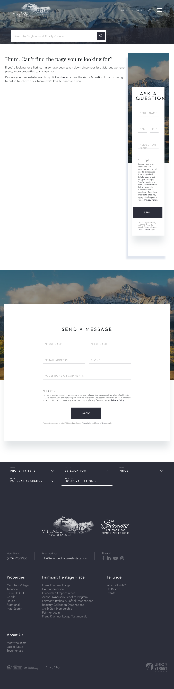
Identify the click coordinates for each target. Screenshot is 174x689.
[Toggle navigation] (159, 10)
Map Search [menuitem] (14, 608)
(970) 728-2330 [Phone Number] (17, 558)
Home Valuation (79, 481)
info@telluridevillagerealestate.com (64, 558)
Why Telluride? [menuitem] (116, 585)
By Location (75, 471)
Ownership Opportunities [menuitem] (58, 593)
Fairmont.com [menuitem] (51, 612)
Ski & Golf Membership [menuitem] (57, 608)
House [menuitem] (11, 601)
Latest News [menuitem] (15, 647)
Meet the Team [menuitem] (17, 643)
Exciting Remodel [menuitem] (53, 589)
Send (147, 212)
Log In (138, 11)
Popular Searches (26, 481)
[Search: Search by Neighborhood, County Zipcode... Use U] (55, 36)
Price (123, 471)
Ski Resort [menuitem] (113, 589)
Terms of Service (144, 229)
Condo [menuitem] (11, 597)
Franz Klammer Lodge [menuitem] (56, 585)
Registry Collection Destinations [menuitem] (63, 605)
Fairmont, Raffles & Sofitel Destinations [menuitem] (67, 601)
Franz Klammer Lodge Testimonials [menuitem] (64, 616)
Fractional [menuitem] (13, 605)
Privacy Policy (150, 200)
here (64, 77)
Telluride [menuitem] (12, 589)
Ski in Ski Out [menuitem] (15, 593)
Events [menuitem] (111, 593)
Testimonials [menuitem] (15, 650)
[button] (101, 36)
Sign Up (125, 11)
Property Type (23, 471)
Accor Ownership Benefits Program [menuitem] (65, 597)
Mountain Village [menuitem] (18, 585)
